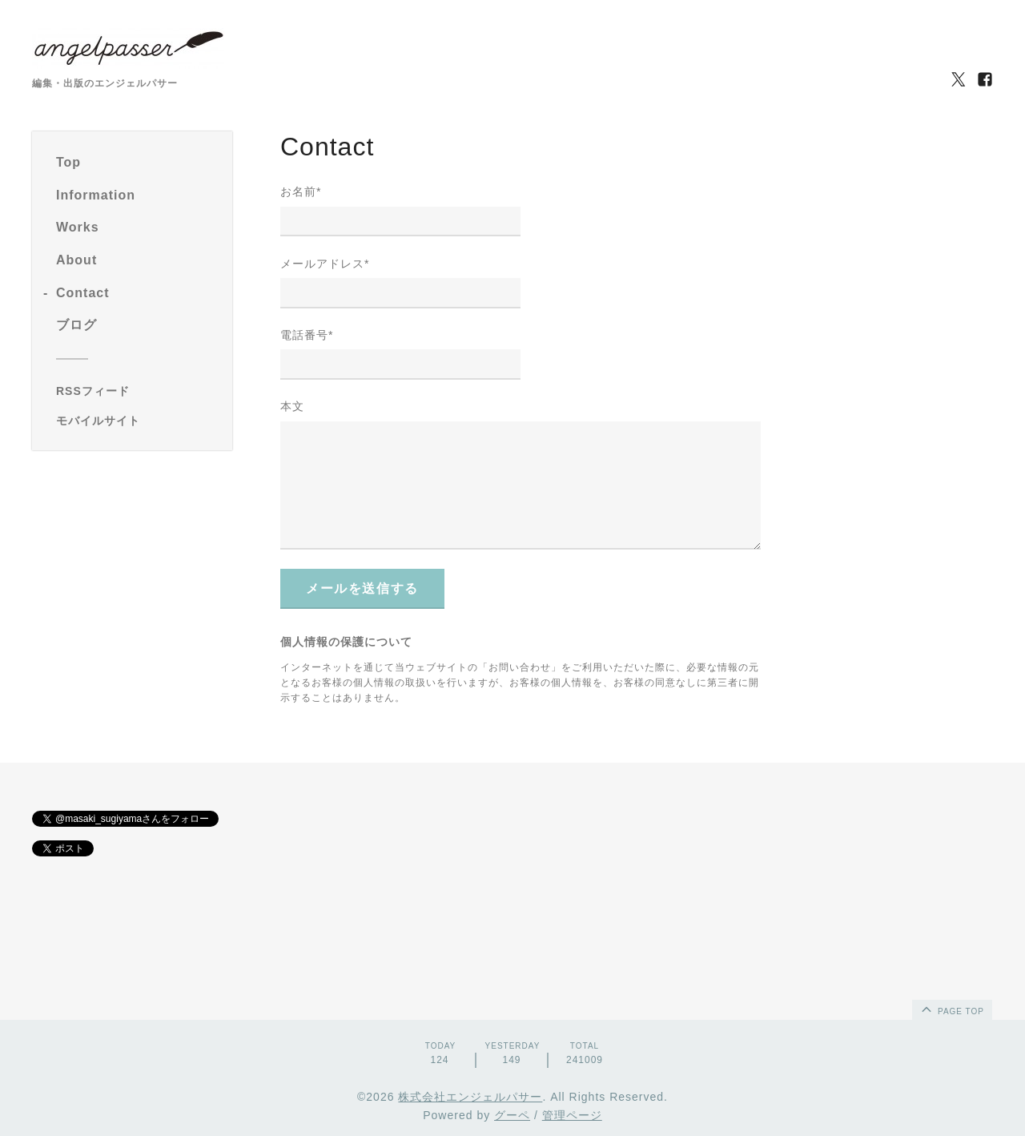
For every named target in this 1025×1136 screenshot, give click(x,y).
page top (951, 1009)
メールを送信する (362, 588)
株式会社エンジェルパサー (470, 1096)
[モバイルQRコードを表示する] (138, 420)
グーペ (512, 1115)
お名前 (300, 191)
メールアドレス (324, 263)
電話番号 (306, 334)
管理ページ (572, 1115)
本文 (292, 406)
